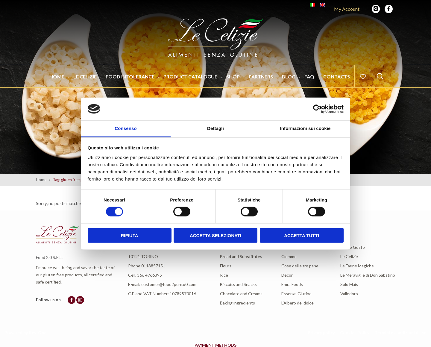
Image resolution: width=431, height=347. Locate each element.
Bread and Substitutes (241, 256)
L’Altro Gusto (352, 247)
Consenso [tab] (125, 128)
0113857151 (153, 265)
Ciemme (289, 256)
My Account (346, 9)
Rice (224, 275)
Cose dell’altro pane (299, 265)
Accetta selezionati (215, 235)
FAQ (309, 76)
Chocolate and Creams (241, 293)
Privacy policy (321, 332)
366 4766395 (149, 275)
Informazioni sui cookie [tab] (305, 128)
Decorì (287, 275)
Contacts (336, 76)
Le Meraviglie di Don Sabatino (367, 275)
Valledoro (349, 293)
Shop (233, 76)
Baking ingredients (237, 302)
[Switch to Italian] (312, 5)
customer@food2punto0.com (168, 284)
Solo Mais (349, 284)
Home (56, 76)
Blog (288, 76)
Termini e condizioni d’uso (401, 332)
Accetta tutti (301, 235)
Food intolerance (130, 76)
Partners (261, 76)
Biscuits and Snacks (238, 284)
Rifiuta (129, 235)
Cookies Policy (354, 332)
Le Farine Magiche (357, 265)
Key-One (37, 332)
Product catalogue (190, 76)
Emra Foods (292, 284)
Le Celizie (85, 76)
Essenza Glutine (296, 293)
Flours (225, 265)
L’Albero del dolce (297, 302)
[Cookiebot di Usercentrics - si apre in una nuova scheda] (317, 108)
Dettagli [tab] (215, 128)
